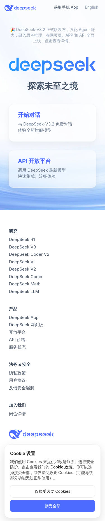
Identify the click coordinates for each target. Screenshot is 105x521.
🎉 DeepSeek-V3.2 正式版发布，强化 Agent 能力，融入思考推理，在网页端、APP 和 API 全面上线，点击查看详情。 (52, 35)
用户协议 (17, 380)
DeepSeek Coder (26, 276)
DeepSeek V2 (22, 269)
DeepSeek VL (22, 261)
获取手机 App (66, 7)
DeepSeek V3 (22, 247)
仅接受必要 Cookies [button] (52, 491)
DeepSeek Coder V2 (29, 254)
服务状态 (17, 347)
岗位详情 (17, 413)
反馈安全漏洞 (21, 387)
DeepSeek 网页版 (26, 324)
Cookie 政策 (61, 467)
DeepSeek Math (25, 283)
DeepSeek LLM (24, 291)
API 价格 (17, 339)
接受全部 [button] (52, 505)
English (91, 7)
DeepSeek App (24, 317)
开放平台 (17, 332)
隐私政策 (17, 373)
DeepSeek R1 (22, 239)
